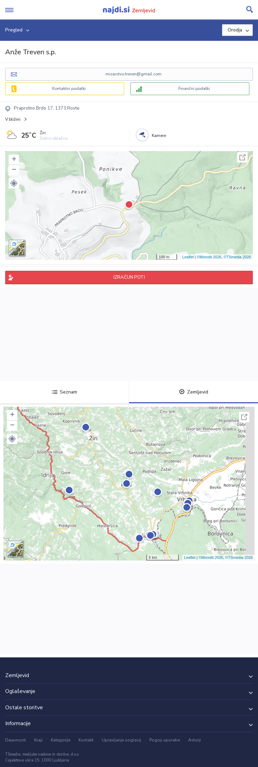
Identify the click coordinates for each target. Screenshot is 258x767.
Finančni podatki (194, 88)
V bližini (12, 119)
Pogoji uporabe (164, 740)
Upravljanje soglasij (121, 740)
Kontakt (86, 740)
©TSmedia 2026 (237, 257)
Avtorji (194, 740)
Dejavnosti (15, 740)
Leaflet (188, 257)
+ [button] (14, 160)
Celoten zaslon (242, 157)
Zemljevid (193, 392)
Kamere (159, 135)
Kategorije (60, 740)
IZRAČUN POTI (129, 277)
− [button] (14, 170)
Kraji (38, 740)
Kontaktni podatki (69, 88)
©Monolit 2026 (209, 257)
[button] (14, 183)
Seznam (64, 392)
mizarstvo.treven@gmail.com (133, 74)
